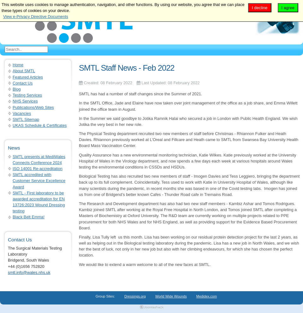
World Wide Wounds (171, 296)
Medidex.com (206, 296)
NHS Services (25, 101)
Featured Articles (28, 77)
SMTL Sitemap (26, 119)
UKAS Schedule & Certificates (40, 125)
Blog (17, 89)
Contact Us (23, 83)
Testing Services (27, 95)
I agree (288, 7)
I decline (260, 7)
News (14, 148)
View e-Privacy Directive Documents (35, 16)
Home (18, 64)
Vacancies (22, 113)
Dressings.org (135, 296)
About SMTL (24, 70)
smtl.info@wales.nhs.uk (29, 272)
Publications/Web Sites (33, 107)
